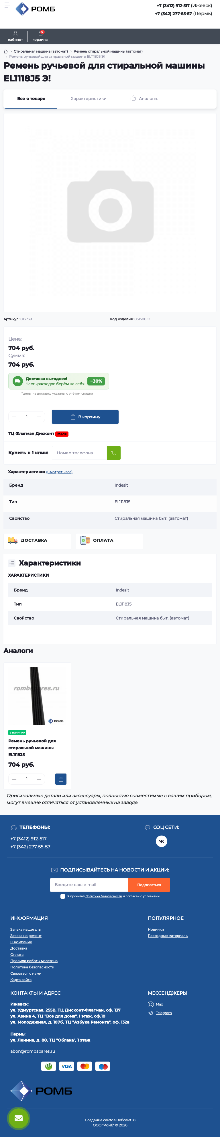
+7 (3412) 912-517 (173, 5)
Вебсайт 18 (125, 1120)
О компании (21, 942)
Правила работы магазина (34, 961)
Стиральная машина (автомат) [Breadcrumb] (41, 51)
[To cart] (60, 779)
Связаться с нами (25, 973)
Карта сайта (21, 980)
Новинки (156, 929)
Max (159, 1004)
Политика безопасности (103, 896)
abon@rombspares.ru (32, 1051)
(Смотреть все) (59, 472)
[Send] (114, 453)
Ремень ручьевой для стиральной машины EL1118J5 (32, 747)
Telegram (164, 1013)
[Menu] (7, 5)
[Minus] (14, 417)
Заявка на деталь (25, 929)
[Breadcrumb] (5, 51)
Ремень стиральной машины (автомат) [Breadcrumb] (108, 51)
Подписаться (149, 885)
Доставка (34, 540)
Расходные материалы (168, 936)
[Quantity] (26, 417)
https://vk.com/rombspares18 (161, 841)
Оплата (103, 540)
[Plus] (39, 417)
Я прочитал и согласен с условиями (113, 896)
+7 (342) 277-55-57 (173, 13)
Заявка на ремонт (26, 936)
